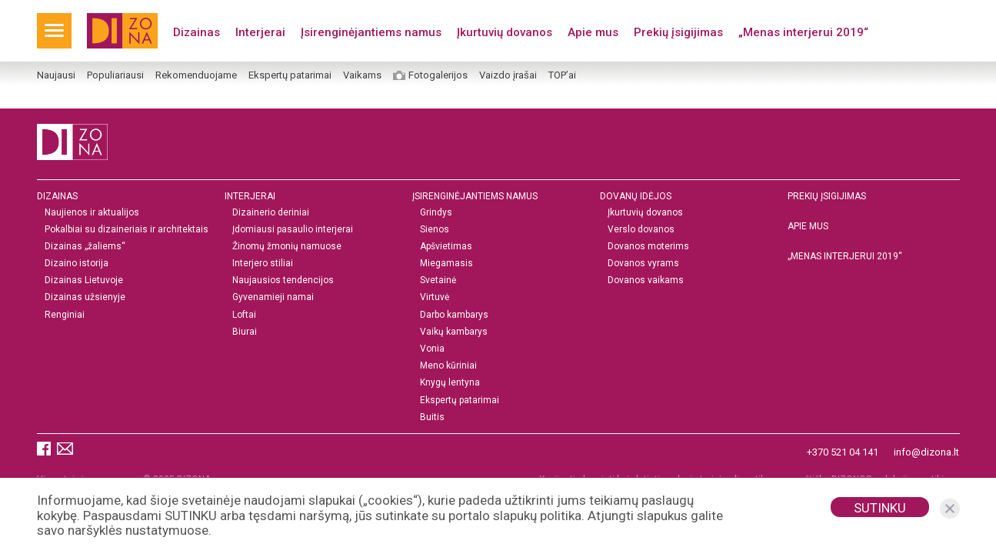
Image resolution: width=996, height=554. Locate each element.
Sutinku (880, 508)
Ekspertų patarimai (289, 75)
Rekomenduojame (196, 75)
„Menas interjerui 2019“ (803, 32)
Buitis (432, 417)
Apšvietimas (446, 247)
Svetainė (438, 281)
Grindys (436, 213)
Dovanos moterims (648, 247)
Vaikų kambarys (454, 332)
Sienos (434, 230)
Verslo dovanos (641, 230)
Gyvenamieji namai (273, 298)
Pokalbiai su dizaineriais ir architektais (126, 230)
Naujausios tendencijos (283, 281)
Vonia (432, 349)
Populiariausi (115, 75)
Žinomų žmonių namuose (286, 247)
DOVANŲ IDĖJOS (635, 196)
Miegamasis (446, 264)
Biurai (244, 332)
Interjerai (260, 32)
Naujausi (56, 75)
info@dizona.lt (926, 452)
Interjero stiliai (262, 264)
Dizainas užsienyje (85, 298)
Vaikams (362, 75)
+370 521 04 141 (842, 452)
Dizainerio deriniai (270, 213)
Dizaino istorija (76, 264)
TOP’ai (562, 75)
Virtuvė (434, 298)
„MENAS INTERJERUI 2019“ (845, 256)
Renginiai (65, 315)
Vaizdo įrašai (508, 75)
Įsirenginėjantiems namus (371, 32)
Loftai (244, 315)
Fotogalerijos (438, 75)
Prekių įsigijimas (678, 32)
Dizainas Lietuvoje (84, 281)
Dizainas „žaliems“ (85, 247)
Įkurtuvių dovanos (504, 32)
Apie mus (593, 32)
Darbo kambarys (454, 315)
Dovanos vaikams (646, 281)
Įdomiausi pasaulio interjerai (292, 230)
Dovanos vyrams (643, 264)
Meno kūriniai (448, 367)
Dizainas (196, 32)
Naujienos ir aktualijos (92, 213)
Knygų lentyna (450, 384)
